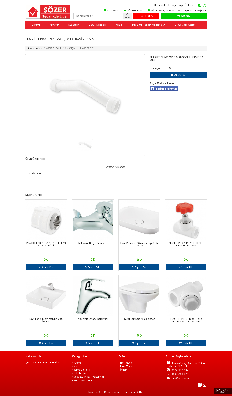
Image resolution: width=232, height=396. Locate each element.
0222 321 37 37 (176, 369)
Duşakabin (73, 24)
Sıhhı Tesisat (79, 373)
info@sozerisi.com (178, 377)
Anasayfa (34, 48)
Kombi (118, 24)
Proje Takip (177, 5)
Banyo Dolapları (97, 24)
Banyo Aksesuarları (185, 24)
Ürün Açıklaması (116, 166)
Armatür (54, 24)
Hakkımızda (160, 5)
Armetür (77, 366)
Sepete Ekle (178, 74)
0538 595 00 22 (176, 373)
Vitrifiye (36, 24)
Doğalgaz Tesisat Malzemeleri (148, 24)
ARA (127, 15)
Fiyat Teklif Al (146, 15)
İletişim (191, 5)
